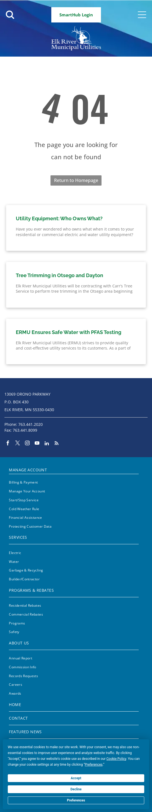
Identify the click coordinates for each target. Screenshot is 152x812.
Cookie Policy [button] (116, 759)
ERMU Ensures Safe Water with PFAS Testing (68, 332)
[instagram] (27, 444)
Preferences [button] (94, 765)
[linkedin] (46, 444)
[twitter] (17, 444)
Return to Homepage (76, 180)
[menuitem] (73, 468)
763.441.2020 (30, 424)
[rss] (56, 444)
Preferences (76, 800)
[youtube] (37, 444)
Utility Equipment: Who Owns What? (59, 218)
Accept (76, 778)
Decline (76, 789)
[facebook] (7, 444)
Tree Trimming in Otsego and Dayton (59, 275)
